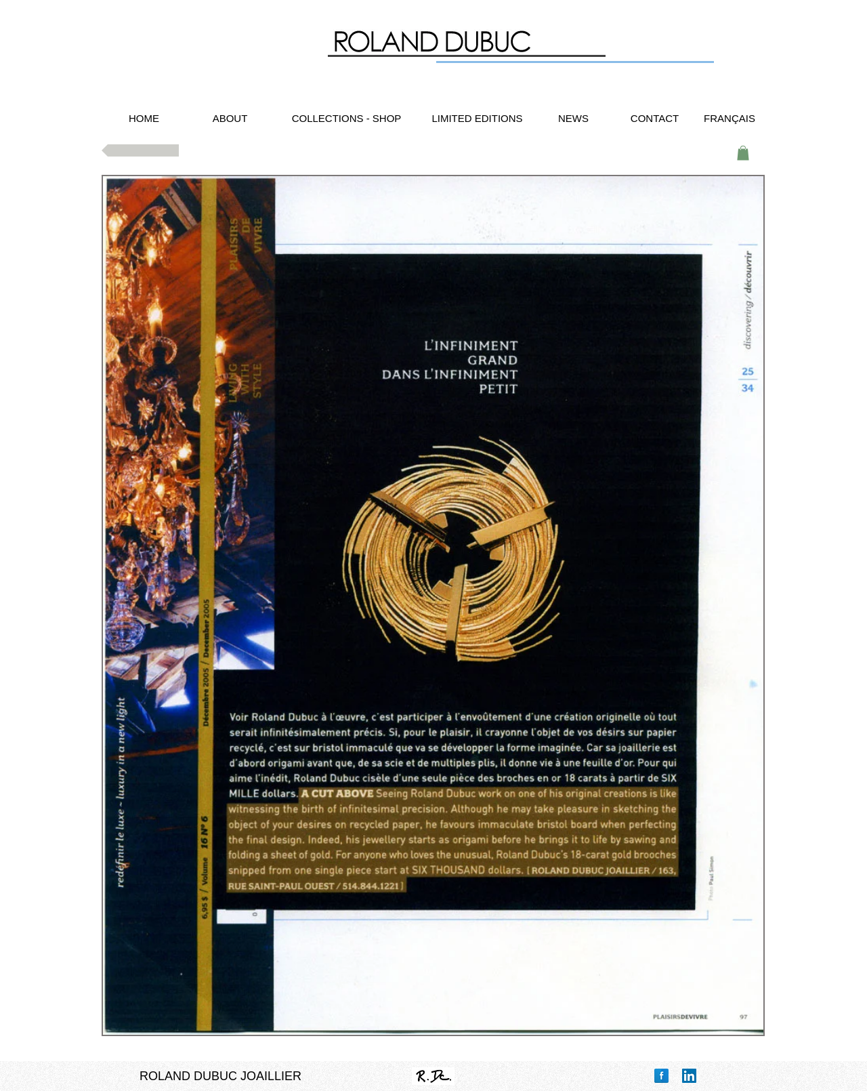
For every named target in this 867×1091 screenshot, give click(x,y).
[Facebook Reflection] (661, 1076)
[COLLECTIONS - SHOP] (346, 118)
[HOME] (144, 118)
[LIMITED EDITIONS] (477, 118)
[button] (743, 153)
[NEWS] (573, 118)
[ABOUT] (230, 118)
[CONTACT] (654, 118)
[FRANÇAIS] (729, 118)
